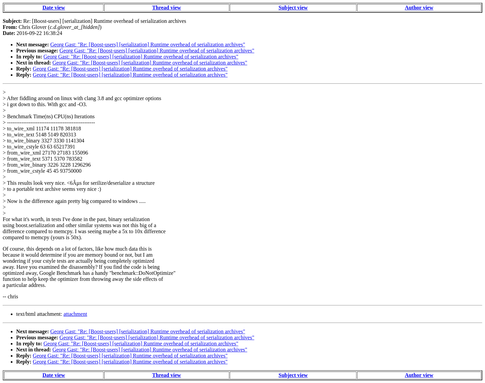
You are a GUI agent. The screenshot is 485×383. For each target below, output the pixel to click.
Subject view (293, 7)
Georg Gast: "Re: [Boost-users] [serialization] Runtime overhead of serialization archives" (147, 44)
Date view (53, 7)
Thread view (166, 7)
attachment (75, 314)
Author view (419, 7)
